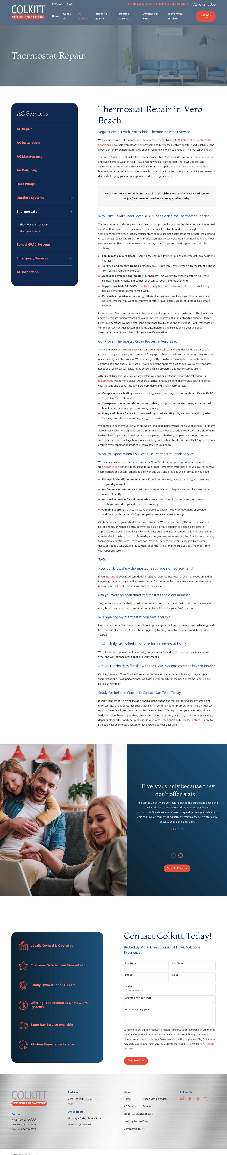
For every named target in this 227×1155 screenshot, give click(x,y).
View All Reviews (181, 868)
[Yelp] (198, 1098)
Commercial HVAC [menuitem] (150, 16)
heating (110, 577)
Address (131, 986)
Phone (130, 975)
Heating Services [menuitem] (124, 16)
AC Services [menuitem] (82, 16)
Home (127, 1099)
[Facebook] (190, 1098)
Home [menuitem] (55, 16)
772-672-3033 (203, 4)
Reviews (57, 4)
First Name (132, 963)
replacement (105, 381)
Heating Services (133, 1121)
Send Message (138, 1061)
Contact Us (206, 16)
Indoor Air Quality (134, 1114)
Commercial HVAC (134, 1129)
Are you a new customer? (140, 998)
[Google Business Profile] (182, 1098)
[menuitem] (44, 129)
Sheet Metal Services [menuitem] (175, 16)
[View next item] (185, 855)
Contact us (146, 286)
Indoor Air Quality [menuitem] (101, 16)
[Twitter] (206, 1098)
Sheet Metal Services (155, 1099)
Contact (148, 1114)
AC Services (130, 1106)
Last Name (179, 963)
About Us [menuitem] (67, 16)
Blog (69, 4)
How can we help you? (139, 1009)
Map (70, 1104)
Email (177, 975)
